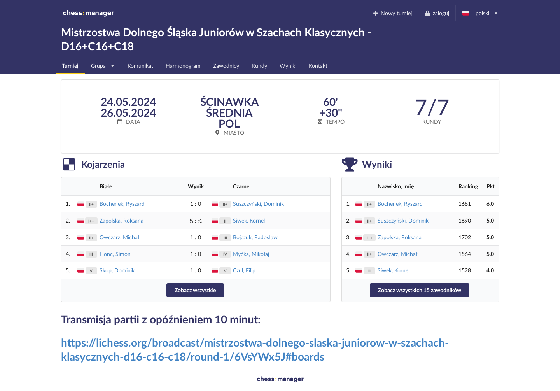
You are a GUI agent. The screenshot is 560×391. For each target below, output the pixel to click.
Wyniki (288, 65)
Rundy (259, 65)
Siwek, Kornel (249, 220)
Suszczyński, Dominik (258, 203)
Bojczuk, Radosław (255, 237)
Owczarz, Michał (119, 237)
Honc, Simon (115, 254)
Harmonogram (183, 65)
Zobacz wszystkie (195, 290)
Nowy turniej (392, 13)
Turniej (70, 65)
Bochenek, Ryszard (122, 203)
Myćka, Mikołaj (251, 254)
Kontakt (318, 65)
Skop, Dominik (117, 270)
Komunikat (140, 65)
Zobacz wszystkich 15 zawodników (419, 290)
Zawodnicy (226, 65)
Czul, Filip (244, 270)
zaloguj (436, 13)
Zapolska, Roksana (122, 220)
